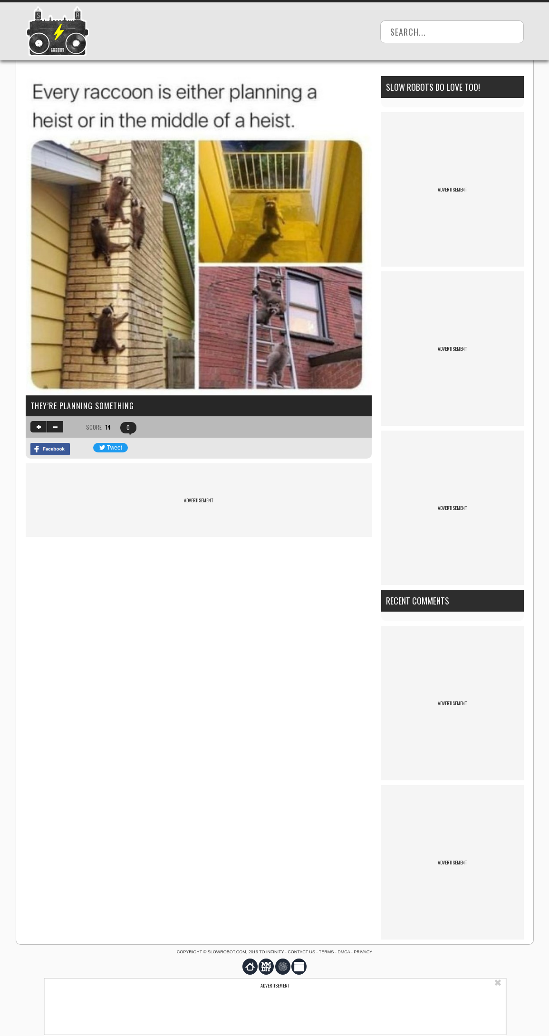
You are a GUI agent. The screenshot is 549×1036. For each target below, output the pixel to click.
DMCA (343, 952)
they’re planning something (82, 406)
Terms (326, 952)
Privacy (363, 952)
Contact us (301, 952)
